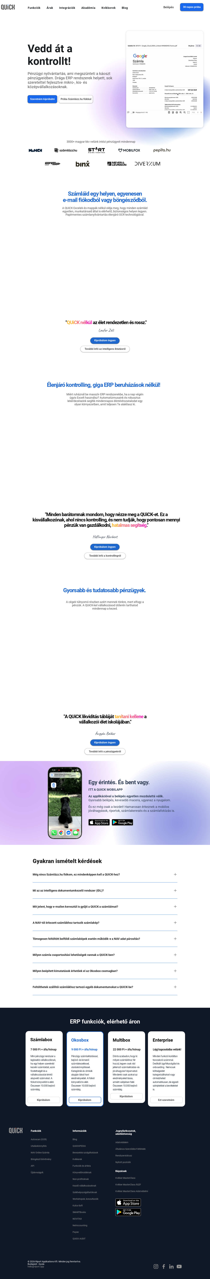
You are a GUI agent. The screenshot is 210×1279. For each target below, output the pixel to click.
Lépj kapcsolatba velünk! (167, 1049)
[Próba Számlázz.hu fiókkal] (76, 99)
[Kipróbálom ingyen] (105, 340)
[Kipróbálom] (44, 1100)
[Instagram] (156, 1266)
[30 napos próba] (191, 7)
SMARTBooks (79, 1212)
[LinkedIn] (171, 1266)
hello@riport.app (36, 1266)
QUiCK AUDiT (79, 1238)
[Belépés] (168, 7)
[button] (34, 8)
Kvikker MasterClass (125, 1178)
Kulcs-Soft (78, 1205)
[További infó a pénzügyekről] (104, 751)
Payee (76, 1232)
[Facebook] (164, 1266)
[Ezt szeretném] (166, 1100)
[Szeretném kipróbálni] (42, 99)
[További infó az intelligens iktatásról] (105, 349)
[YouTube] (179, 1266)
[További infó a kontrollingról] (105, 556)
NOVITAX (77, 1219)
